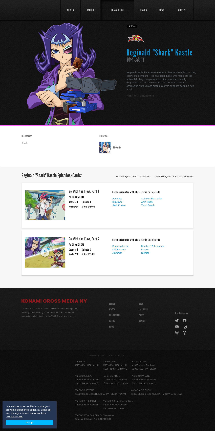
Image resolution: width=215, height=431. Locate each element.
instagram (185, 327)
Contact (143, 321)
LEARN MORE (14, 416)
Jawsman (117, 253)
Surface (145, 253)
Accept (29, 422)
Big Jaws (117, 202)
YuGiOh (39, 9)
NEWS (111, 326)
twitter (177, 321)
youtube (177, 327)
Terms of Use (96, 355)
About (141, 303)
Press (141, 315)
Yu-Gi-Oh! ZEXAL (135, 40)
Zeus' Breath (148, 205)
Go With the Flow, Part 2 (84, 238)
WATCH (112, 309)
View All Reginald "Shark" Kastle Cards (133, 176)
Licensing (143, 309)
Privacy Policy (116, 355)
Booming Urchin (120, 246)
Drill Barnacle (119, 249)
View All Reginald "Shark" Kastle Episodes (175, 176)
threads (185, 333)
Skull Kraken (119, 205)
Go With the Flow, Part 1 (84, 191)
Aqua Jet (117, 198)
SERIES (112, 303)
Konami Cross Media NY (54, 301)
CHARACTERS (114, 315)
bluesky (177, 333)
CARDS (112, 321)
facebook (185, 321)
